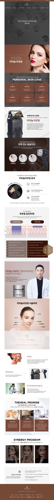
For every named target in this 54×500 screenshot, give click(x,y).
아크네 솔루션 (28, 7)
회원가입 (50, 0)
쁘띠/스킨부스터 (35, 7)
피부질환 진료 (42, 7)
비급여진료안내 (21, 494)
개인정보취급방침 (27, 494)
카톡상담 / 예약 (48, 249)
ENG (52, 0)
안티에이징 (14, 7)
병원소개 (12, 494)
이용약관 (33, 494)
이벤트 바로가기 (48, 252)
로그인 (47, 0)
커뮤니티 (47, 7)
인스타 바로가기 (48, 250)
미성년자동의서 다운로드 (39, 494)
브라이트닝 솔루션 (21, 7)
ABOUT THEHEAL (8, 7)
